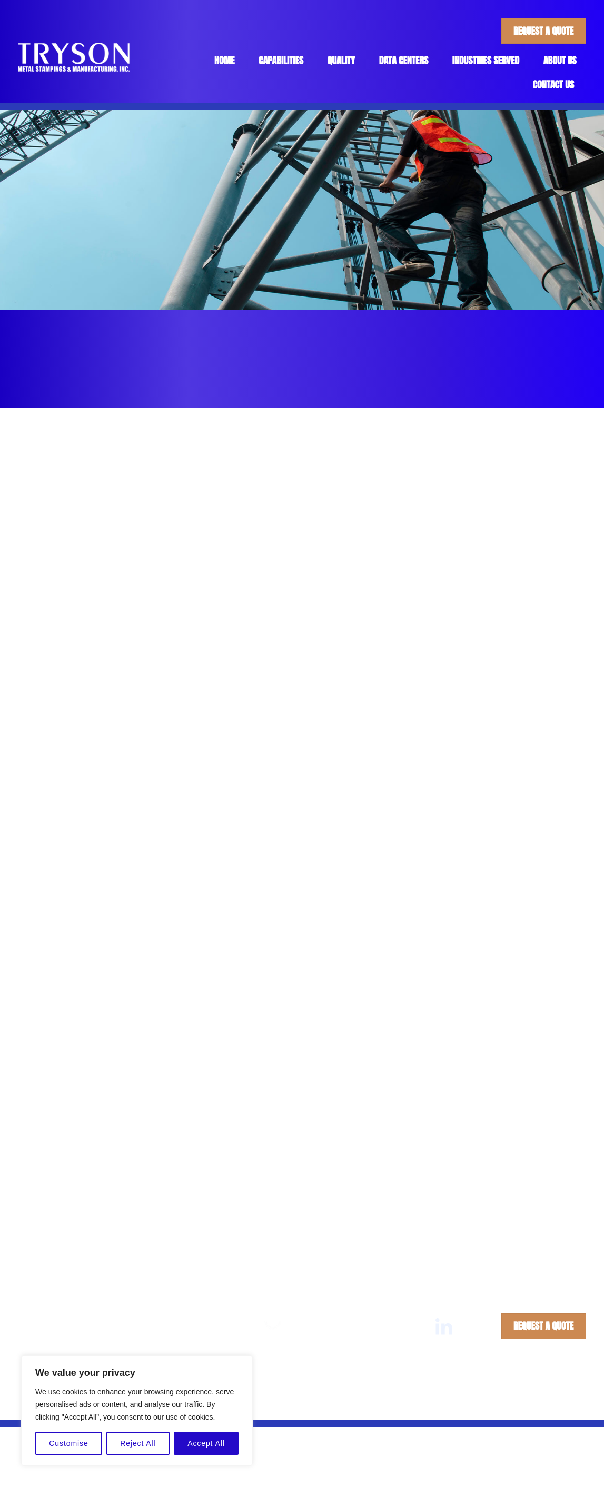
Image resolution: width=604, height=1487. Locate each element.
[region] (137, 1410)
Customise (68, 1443)
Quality (341, 60)
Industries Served (486, 60)
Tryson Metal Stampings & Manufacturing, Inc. (272, 1402)
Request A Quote (543, 31)
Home (224, 60)
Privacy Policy (454, 1402)
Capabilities (281, 60)
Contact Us (554, 84)
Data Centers (404, 60)
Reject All (137, 1443)
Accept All (206, 1443)
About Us (560, 60)
